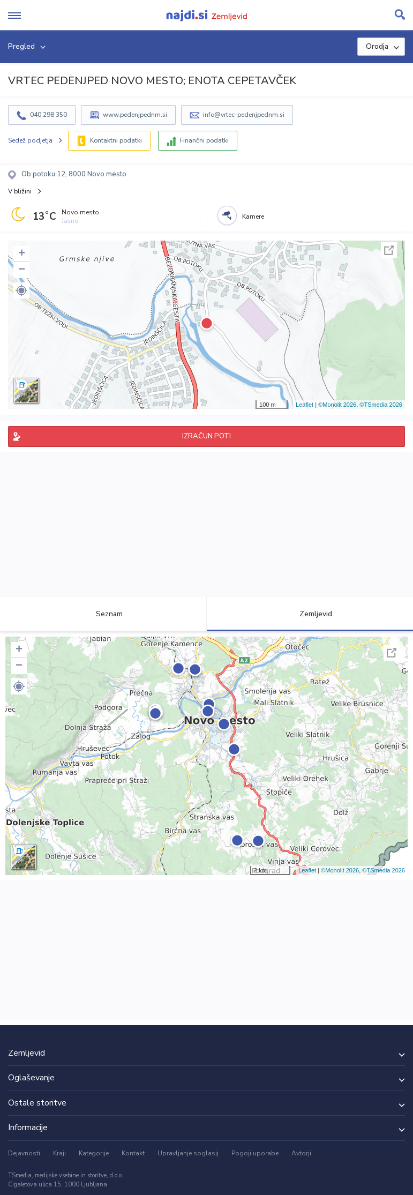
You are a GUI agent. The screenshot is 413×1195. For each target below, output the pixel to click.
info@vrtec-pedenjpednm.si (243, 114)
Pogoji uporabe (255, 1153)
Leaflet (304, 404)
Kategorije (94, 1153)
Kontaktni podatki (116, 140)
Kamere (253, 216)
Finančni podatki (204, 140)
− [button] (21, 270)
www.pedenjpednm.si (135, 114)
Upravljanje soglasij (188, 1153)
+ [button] (21, 254)
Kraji (59, 1153)
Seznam (103, 614)
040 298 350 (48, 114)
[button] (21, 290)
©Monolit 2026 (337, 404)
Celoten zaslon (389, 250)
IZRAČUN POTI (206, 436)
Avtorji (301, 1153)
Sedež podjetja (30, 140)
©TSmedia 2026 (380, 404)
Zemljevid (309, 614)
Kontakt (133, 1153)
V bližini (20, 191)
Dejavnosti (24, 1153)
